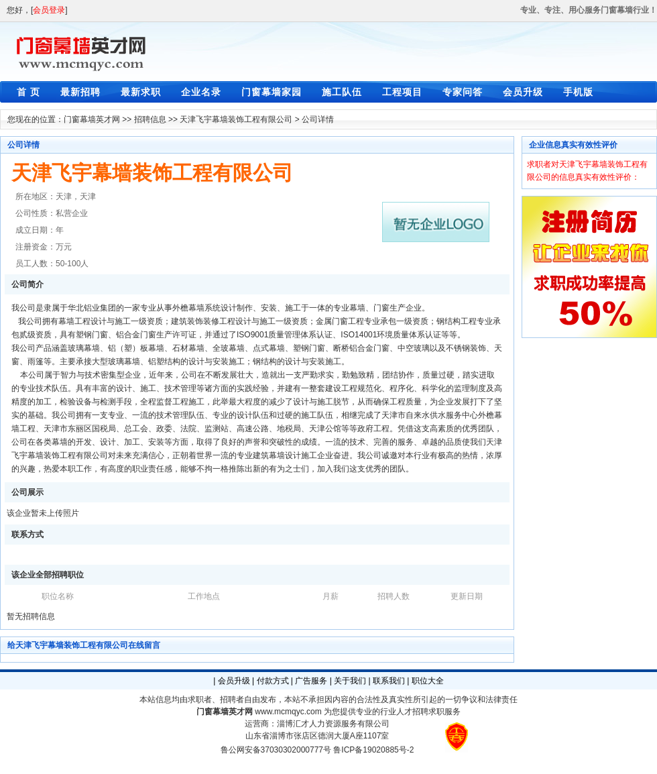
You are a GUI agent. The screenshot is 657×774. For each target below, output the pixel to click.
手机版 (578, 92)
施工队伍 (342, 92)
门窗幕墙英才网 (92, 119)
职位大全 (428, 680)
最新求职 (141, 92)
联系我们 (389, 680)
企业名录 (201, 92)
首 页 (28, 92)
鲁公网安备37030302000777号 (276, 750)
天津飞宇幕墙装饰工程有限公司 (236, 119)
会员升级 (523, 92)
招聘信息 (150, 119)
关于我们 (350, 680)
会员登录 (49, 10)
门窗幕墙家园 (271, 92)
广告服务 (311, 680)
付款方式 (273, 680)
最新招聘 (80, 92)
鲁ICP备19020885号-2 (373, 750)
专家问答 (462, 92)
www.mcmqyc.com (288, 711)
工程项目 (402, 92)
